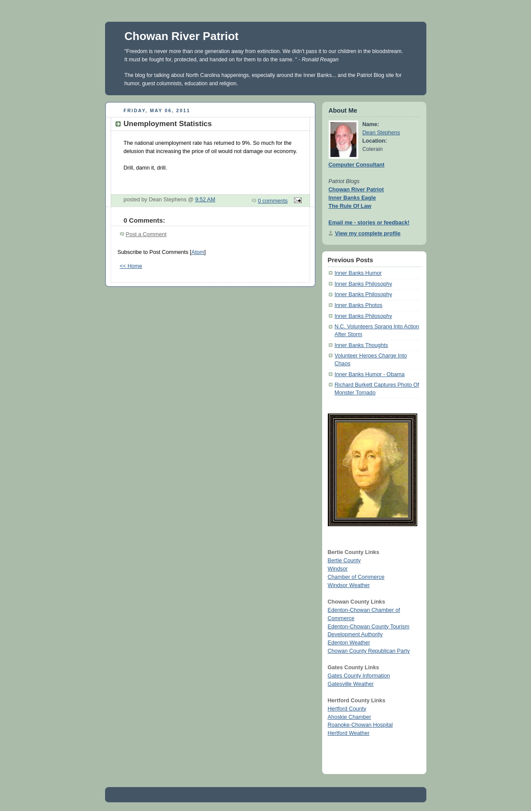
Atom (197, 252)
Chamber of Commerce (356, 577)
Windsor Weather (349, 585)
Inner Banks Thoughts (361, 345)
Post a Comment (146, 234)
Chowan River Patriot (182, 36)
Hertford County (347, 709)
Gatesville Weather (351, 684)
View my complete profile (368, 233)
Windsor (338, 569)
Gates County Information (359, 676)
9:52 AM (205, 200)
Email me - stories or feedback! (369, 223)
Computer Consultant (357, 165)
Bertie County (344, 560)
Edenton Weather (349, 643)
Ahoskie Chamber (349, 717)
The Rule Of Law (350, 206)
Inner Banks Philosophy (363, 284)
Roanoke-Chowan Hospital (360, 725)
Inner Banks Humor (358, 273)
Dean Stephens (381, 133)
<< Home (131, 266)
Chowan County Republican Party (369, 651)
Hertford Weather (348, 733)
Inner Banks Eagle (352, 198)
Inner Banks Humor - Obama (370, 374)
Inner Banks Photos (359, 305)
